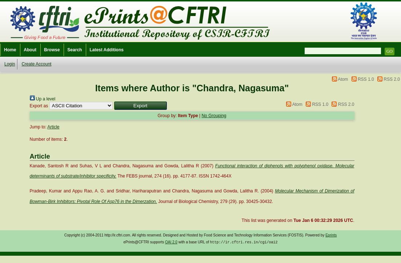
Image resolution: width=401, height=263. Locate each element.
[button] (140, 105)
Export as (39, 105)
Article (53, 126)
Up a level (43, 98)
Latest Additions (106, 49)
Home (10, 49)
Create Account (36, 64)
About (30, 49)
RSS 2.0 (392, 79)
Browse (52, 49)
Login (9, 64)
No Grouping (213, 115)
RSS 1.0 (366, 79)
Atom (343, 79)
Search (74, 49)
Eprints (331, 235)
